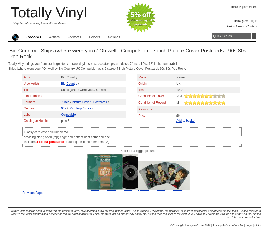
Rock (87, 108)
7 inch (65, 102)
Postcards (100, 102)
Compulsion (69, 114)
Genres (114, 37)
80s (71, 108)
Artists (54, 37)
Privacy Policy (221, 225)
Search (254, 36)
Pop (79, 108)
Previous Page (32, 193)
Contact (251, 26)
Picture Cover (81, 102)
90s (63, 108)
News (240, 26)
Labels (94, 37)
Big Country (69, 83)
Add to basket (185, 120)
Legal (248, 225)
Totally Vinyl (49, 12)
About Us (237, 225)
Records (34, 37)
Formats (74, 37)
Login (253, 21)
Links (257, 225)
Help (230, 26)
